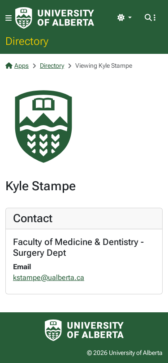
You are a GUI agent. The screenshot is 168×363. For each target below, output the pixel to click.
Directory (26, 41)
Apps (17, 65)
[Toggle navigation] (8, 18)
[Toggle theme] (125, 17)
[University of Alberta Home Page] (55, 18)
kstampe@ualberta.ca (48, 277)
